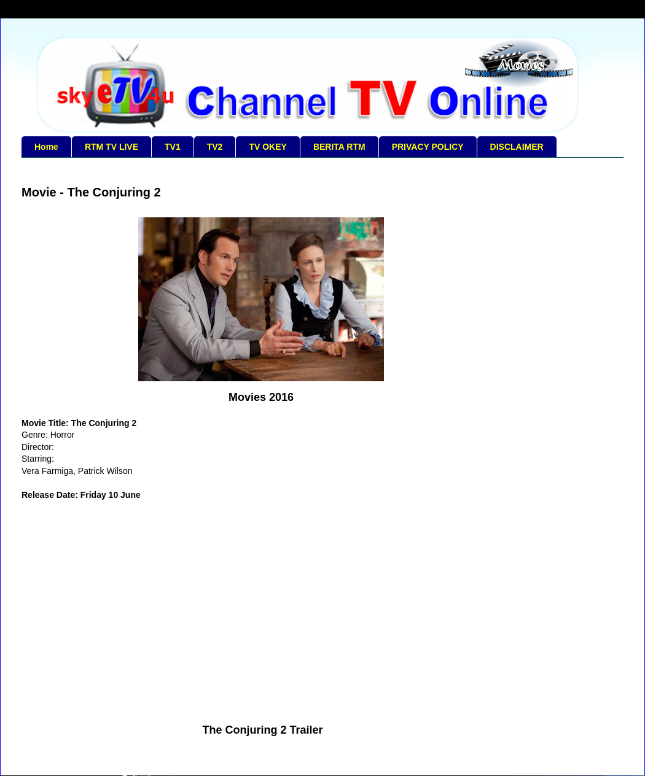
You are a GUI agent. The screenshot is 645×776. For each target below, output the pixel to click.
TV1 (173, 147)
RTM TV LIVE (111, 147)
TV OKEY (267, 147)
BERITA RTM (339, 147)
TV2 (215, 147)
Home (46, 147)
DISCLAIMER (517, 147)
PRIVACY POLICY (428, 147)
